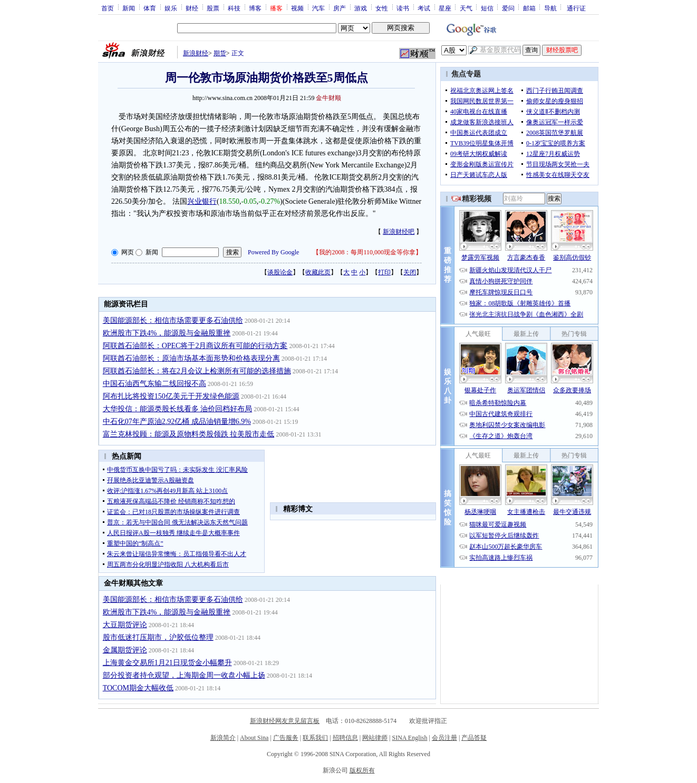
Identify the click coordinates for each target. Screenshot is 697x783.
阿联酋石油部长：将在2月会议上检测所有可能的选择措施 (197, 371)
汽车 (318, 8)
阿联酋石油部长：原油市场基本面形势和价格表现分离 (191, 358)
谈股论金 (280, 272)
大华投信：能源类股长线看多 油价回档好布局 (178, 409)
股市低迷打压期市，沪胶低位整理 (158, 637)
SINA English (409, 737)
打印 (384, 272)
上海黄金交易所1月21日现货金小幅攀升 (167, 663)
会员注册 (444, 737)
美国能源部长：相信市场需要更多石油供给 (173, 320)
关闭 (409, 272)
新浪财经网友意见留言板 (285, 721)
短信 (487, 8)
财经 (192, 8)
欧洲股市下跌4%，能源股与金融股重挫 (167, 333)
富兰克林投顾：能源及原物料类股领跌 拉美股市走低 (189, 434)
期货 (220, 53)
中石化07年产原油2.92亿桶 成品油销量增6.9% (177, 421)
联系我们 (315, 737)
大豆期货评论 (125, 625)
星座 (445, 8)
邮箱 (529, 8)
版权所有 (362, 770)
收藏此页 (318, 272)
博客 (255, 8)
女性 (381, 8)
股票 (213, 8)
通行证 (576, 8)
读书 (402, 8)
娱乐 (170, 8)
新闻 (128, 8)
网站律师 (375, 737)
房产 (339, 8)
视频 (297, 8)
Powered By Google (273, 252)
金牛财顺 (328, 98)
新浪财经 (195, 53)
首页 (107, 8)
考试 (424, 8)
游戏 (360, 8)
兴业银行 (202, 201)
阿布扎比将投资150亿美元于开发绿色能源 (171, 396)
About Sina (254, 737)
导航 (550, 8)
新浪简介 (223, 737)
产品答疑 (474, 737)
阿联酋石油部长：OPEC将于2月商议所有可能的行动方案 (195, 346)
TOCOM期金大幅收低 (138, 688)
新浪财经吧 (398, 231)
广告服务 (285, 737)
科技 (234, 8)
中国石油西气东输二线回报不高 (154, 384)
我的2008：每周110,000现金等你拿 (367, 252)
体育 (149, 8)
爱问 (508, 8)
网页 (127, 252)
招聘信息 (345, 737)
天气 (466, 8)
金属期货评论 (125, 650)
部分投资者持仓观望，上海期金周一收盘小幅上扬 (184, 675)
